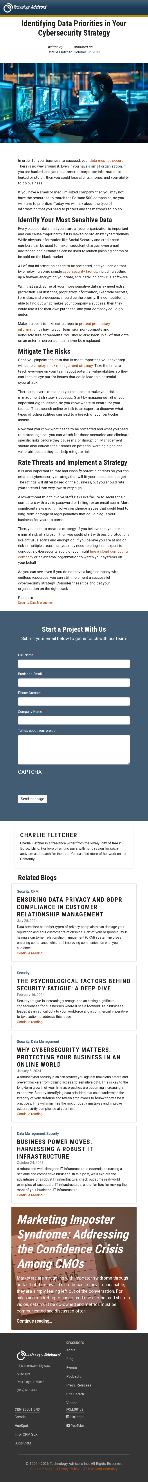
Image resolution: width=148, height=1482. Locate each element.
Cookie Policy (41, 1469)
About (70, 1350)
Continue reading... (34, 1321)
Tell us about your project (37, 730)
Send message (32, 799)
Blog (69, 1359)
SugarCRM (23, 1443)
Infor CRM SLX (26, 1434)
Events (71, 1368)
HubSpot (21, 1426)
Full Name (25, 655)
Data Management (42, 602)
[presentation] (51, 786)
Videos (71, 1403)
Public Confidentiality (101, 1469)
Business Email (30, 674)
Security (23, 602)
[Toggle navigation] (138, 7)
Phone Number (29, 693)
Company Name (30, 712)
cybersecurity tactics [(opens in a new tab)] (80, 271)
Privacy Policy (68, 1469)
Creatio (20, 1417)
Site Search (75, 1394)
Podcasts (73, 1376)
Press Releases (78, 1385)
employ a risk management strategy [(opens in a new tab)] (63, 365)
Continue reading (30, 953)
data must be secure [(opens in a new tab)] (106, 160)
